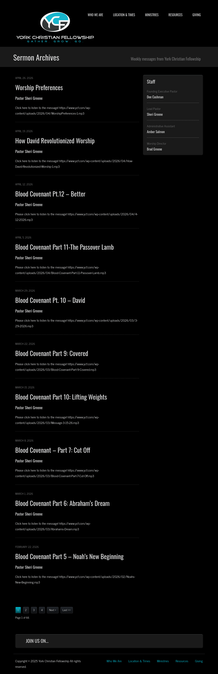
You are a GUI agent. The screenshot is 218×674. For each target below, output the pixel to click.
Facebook (157, 642)
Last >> (67, 609)
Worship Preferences (39, 87)
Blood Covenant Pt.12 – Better (50, 193)
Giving (196, 14)
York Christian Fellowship (55, 26)
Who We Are (95, 14)
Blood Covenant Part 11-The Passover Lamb (64, 246)
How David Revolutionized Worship (55, 140)
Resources (175, 14)
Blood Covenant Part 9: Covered (51, 353)
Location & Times (124, 14)
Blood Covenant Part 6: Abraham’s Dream (62, 503)
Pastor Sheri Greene (29, 98)
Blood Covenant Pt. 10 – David (50, 300)
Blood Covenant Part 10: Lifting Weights (61, 396)
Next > (52, 609)
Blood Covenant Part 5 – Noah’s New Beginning (69, 556)
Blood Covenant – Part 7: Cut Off (52, 450)
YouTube (184, 642)
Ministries (151, 14)
